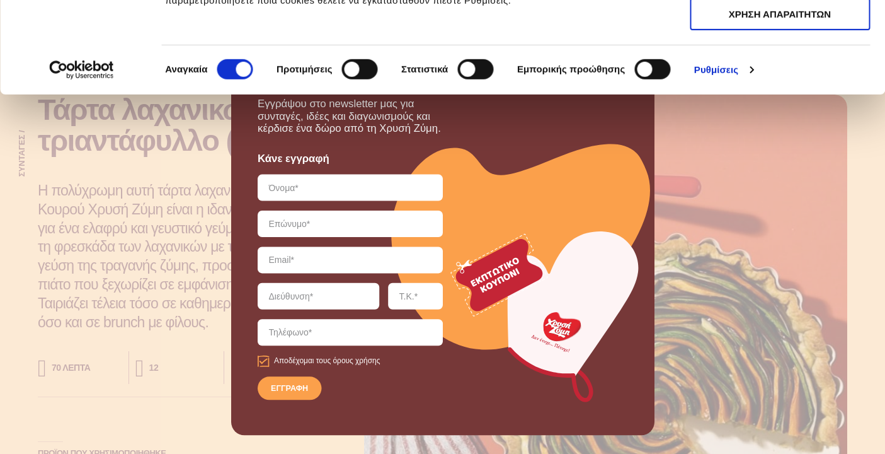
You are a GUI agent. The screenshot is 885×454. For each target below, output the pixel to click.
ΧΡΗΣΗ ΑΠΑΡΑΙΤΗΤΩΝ (780, 68)
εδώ (617, 76)
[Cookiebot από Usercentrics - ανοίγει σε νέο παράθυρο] (81, 160)
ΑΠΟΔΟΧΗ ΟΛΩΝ (780, 31)
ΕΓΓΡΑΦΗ (289, 389)
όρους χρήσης (356, 361)
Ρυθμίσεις (716, 160)
